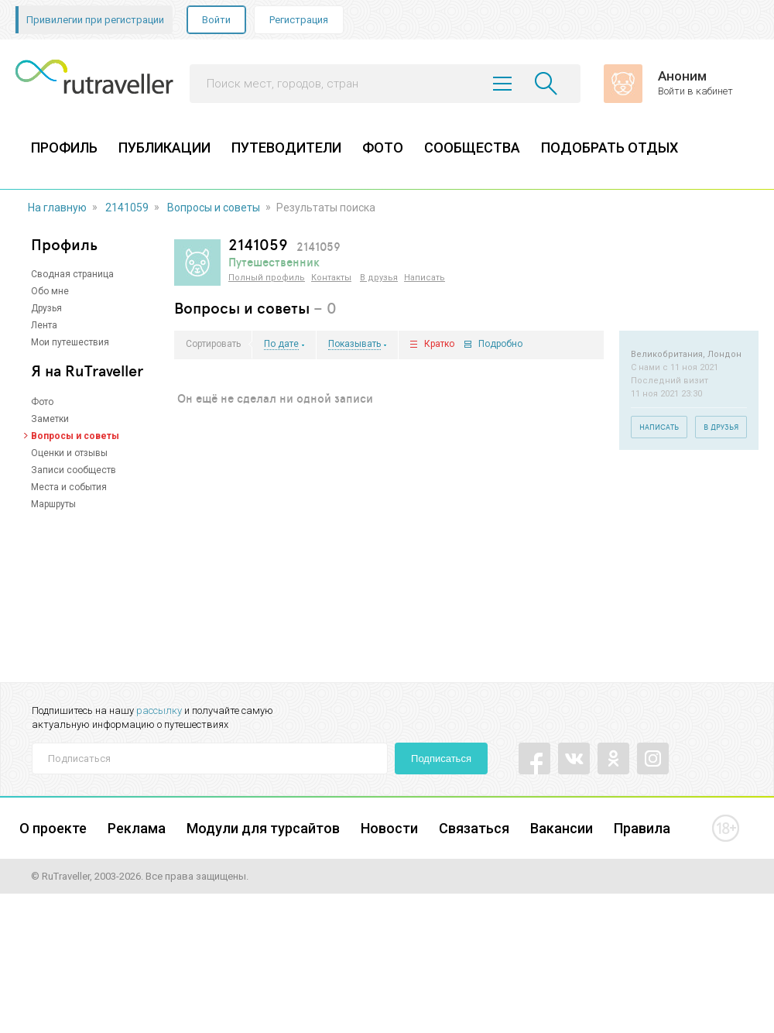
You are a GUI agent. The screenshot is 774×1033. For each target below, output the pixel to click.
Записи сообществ (73, 470)
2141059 (127, 207)
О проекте (53, 828)
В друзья (379, 277)
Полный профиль (266, 277)
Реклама (137, 828)
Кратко (439, 344)
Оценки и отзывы (69, 453)
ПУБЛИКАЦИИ (164, 147)
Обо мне (50, 291)
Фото (42, 401)
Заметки (50, 419)
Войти (216, 20)
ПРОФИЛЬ (64, 147)
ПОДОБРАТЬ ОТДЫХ (609, 147)
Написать (424, 277)
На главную (57, 207)
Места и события (69, 487)
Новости (389, 828)
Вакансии (561, 828)
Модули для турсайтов (263, 828)
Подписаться (441, 758)
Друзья (46, 308)
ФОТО (382, 147)
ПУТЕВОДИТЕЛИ (286, 147)
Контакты (331, 277)
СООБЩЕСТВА (472, 147)
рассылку (159, 710)
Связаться (474, 828)
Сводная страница (72, 274)
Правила (642, 828)
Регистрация (298, 20)
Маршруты (53, 504)
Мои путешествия (70, 342)
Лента (44, 325)
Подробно (500, 344)
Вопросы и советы (213, 207)
